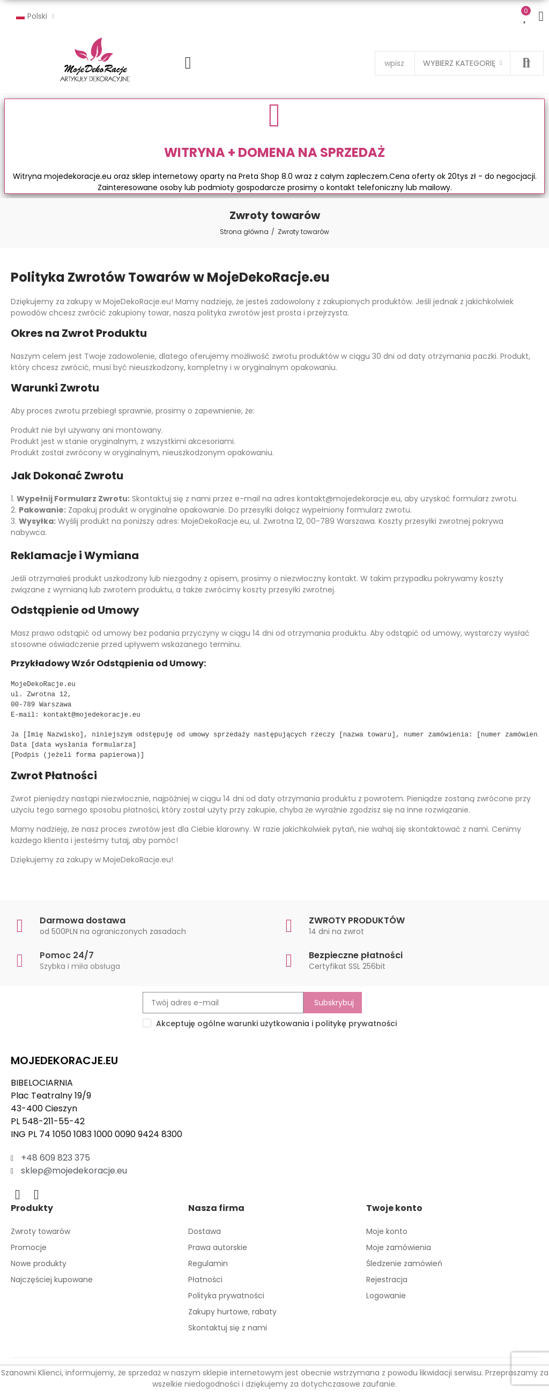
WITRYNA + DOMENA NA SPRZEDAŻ (274, 152)
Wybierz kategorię (459, 63)
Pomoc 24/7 (67, 955)
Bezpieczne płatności (356, 955)
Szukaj (526, 63)
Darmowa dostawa (82, 920)
